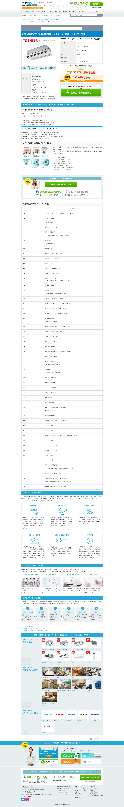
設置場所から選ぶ (43, 15)
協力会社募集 (93, 789)
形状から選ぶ (33, 15)
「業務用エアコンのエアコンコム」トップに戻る (35, 630)
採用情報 (92, 791)
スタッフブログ (79, 795)
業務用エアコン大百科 (68, 11)
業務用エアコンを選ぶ (28, 11)
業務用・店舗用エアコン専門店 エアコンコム (29, 4)
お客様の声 (82, 11)
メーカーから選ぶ (55, 15)
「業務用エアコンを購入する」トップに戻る (34, 628)
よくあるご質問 (79, 797)
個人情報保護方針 (94, 793)
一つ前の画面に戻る (28, 626)
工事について (41, 11)
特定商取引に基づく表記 (96, 795)
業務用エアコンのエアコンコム (64, 787)
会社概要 (95, 11)
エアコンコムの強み (55, 11)
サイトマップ (93, 797)
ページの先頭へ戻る (97, 739)
